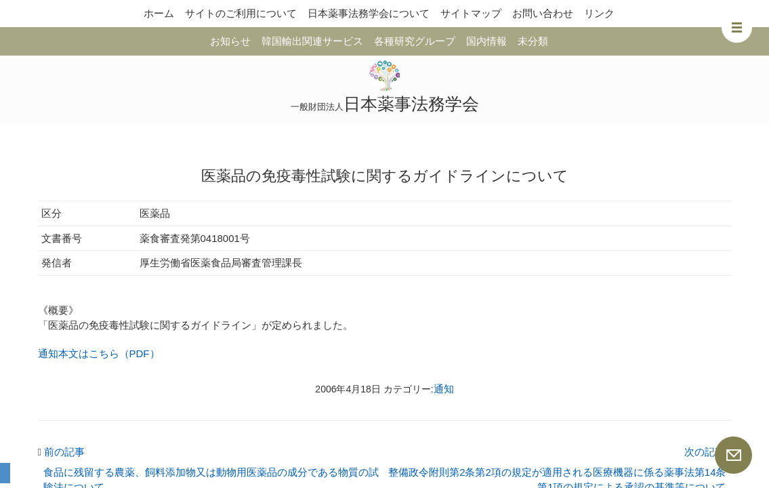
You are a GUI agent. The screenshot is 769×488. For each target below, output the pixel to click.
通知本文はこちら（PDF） (99, 353)
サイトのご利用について (241, 13)
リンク (599, 13)
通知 (444, 388)
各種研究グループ (414, 41)
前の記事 (61, 452)
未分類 (533, 41)
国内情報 (486, 41)
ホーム (159, 13)
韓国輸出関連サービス (312, 41)
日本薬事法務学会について (369, 13)
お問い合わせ (542, 13)
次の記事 (708, 452)
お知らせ (230, 41)
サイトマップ (470, 13)
